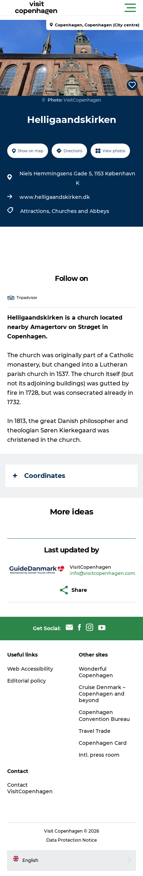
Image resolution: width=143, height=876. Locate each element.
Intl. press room (99, 755)
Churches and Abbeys (80, 211)
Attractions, (36, 211)
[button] (104, 8)
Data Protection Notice (71, 840)
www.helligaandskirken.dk (55, 197)
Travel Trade (94, 731)
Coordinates (39, 476)
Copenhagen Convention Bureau (104, 715)
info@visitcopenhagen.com (102, 573)
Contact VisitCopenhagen (30, 788)
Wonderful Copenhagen (96, 672)
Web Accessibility (30, 669)
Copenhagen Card (103, 743)
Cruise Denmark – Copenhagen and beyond (102, 694)
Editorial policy (26, 681)
